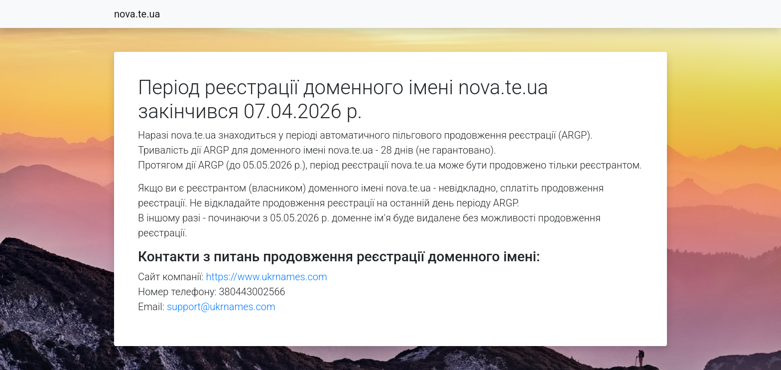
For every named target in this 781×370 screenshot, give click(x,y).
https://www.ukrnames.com (266, 277)
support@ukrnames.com (221, 307)
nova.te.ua (137, 14)
